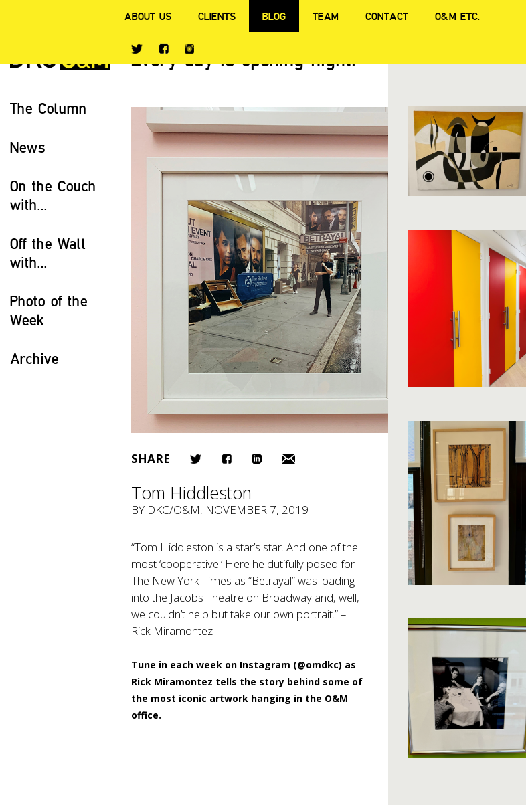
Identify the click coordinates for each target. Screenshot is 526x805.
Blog (274, 16)
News (28, 147)
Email (288, 459)
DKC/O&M (173, 509)
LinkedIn (257, 459)
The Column (48, 108)
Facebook (164, 48)
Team (326, 16)
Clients (217, 16)
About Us (147, 16)
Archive (34, 358)
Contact (386, 16)
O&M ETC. (457, 16)
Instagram (189, 49)
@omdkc (318, 664)
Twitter (137, 49)
